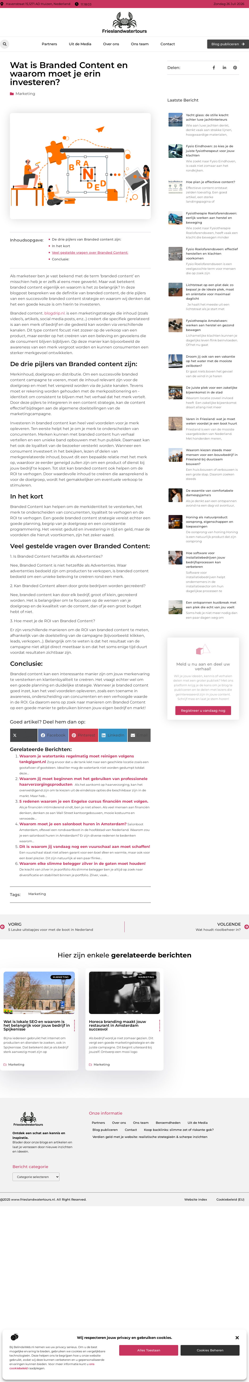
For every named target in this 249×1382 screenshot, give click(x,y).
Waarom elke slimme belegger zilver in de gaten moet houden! (82, 863)
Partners (49, 44)
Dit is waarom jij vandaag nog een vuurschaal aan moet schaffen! (84, 846)
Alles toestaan (148, 1350)
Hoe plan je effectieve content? (210, 182)
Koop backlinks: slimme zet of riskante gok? (179, 1130)
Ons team (140, 44)
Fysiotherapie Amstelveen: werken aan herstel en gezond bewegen (210, 325)
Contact (167, 44)
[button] (237, 1337)
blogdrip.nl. (54, 313)
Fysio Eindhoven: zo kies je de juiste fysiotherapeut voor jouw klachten (210, 150)
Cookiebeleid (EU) (230, 1199)
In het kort (61, 246)
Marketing (25, 93)
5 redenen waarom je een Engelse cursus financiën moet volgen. (83, 801)
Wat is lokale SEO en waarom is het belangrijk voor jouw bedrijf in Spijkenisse (37, 1025)
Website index (195, 1199)
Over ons (111, 44)
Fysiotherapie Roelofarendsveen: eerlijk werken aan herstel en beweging (211, 217)
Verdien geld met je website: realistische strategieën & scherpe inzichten (150, 1137)
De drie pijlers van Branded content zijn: (86, 239)
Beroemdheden (168, 1122)
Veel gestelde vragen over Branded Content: (90, 252)
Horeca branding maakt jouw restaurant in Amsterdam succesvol (117, 1025)
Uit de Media (80, 44)
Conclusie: (60, 259)
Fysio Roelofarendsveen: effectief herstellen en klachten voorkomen (212, 253)
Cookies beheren (210, 1350)
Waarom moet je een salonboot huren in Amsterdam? (73, 824)
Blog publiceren (105, 1130)
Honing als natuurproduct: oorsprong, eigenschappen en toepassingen (209, 521)
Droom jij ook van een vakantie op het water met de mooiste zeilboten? (210, 361)
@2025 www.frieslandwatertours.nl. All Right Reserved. (43, 1199)
